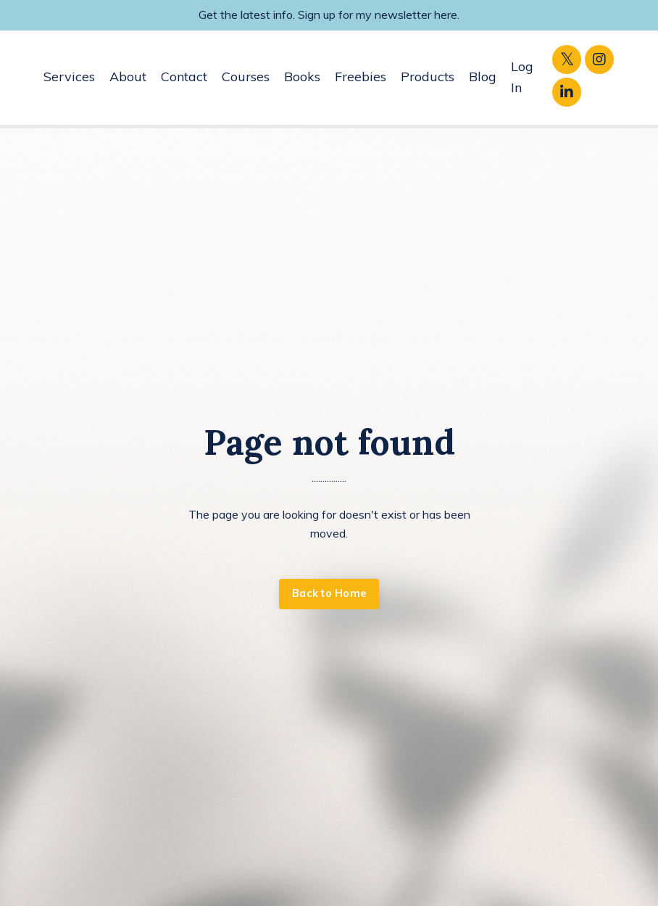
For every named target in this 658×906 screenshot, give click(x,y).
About (127, 76)
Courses (246, 76)
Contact (184, 76)
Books (302, 76)
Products (427, 76)
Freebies (360, 76)
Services (69, 76)
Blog (482, 76)
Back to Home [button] (329, 593)
